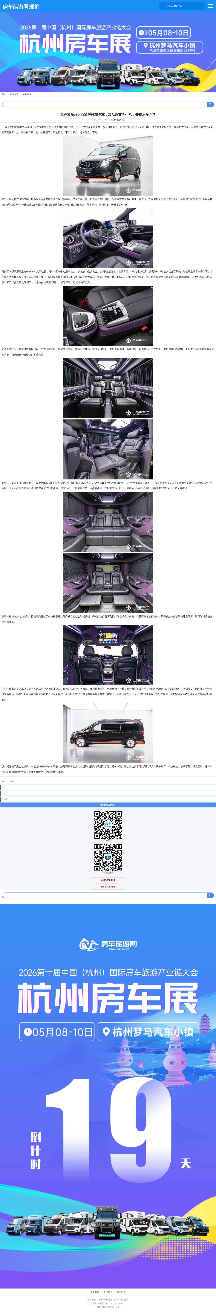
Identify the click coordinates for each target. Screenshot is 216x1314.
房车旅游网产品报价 (19, 6)
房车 (12, 781)
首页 (4, 94)
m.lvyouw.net (117, 1303)
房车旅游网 (117, 120)
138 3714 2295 (121, 1300)
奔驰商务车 (14, 94)
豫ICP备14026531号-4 (108, 1307)
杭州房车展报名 (108, 804)
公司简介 (108, 1292)
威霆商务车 (27, 94)
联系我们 (121, 1292)
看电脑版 (94, 1292)
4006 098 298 (105, 1300)
